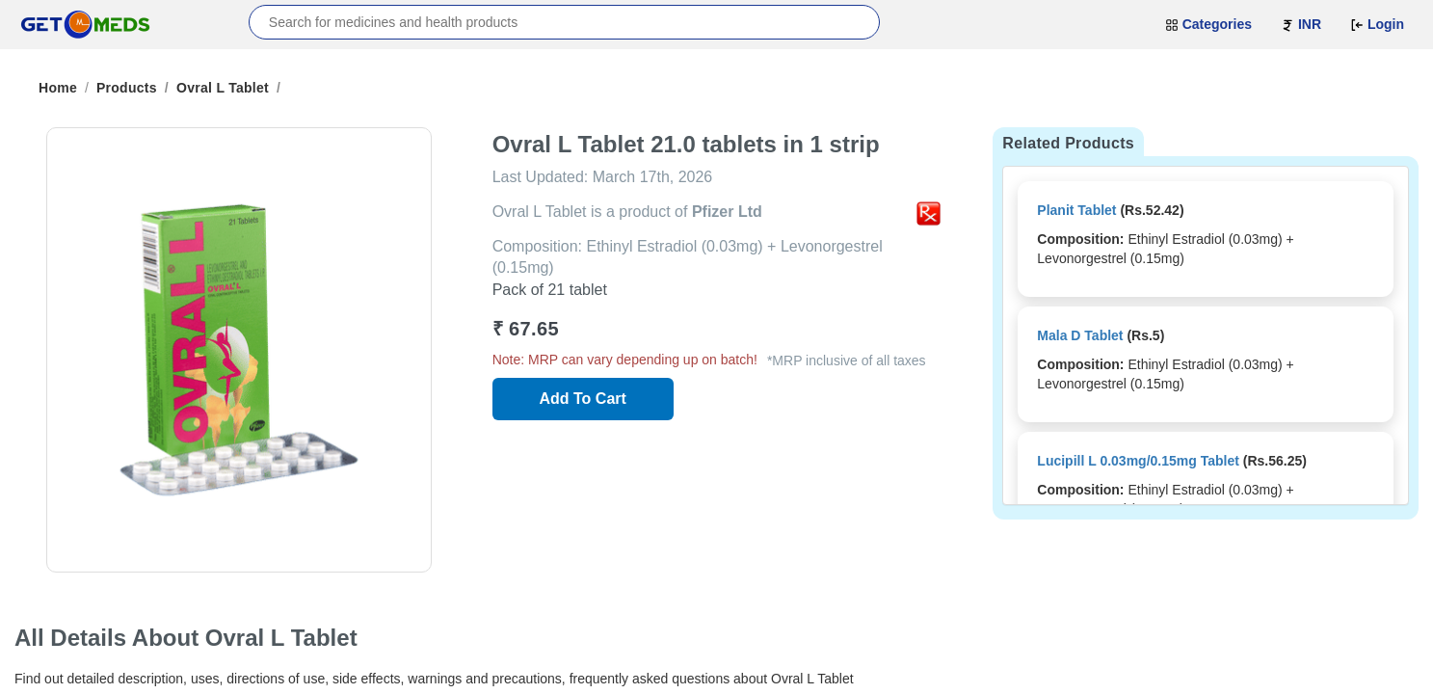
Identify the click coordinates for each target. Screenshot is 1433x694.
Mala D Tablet (1080, 335)
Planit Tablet (1076, 210)
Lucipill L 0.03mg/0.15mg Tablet (1138, 460)
